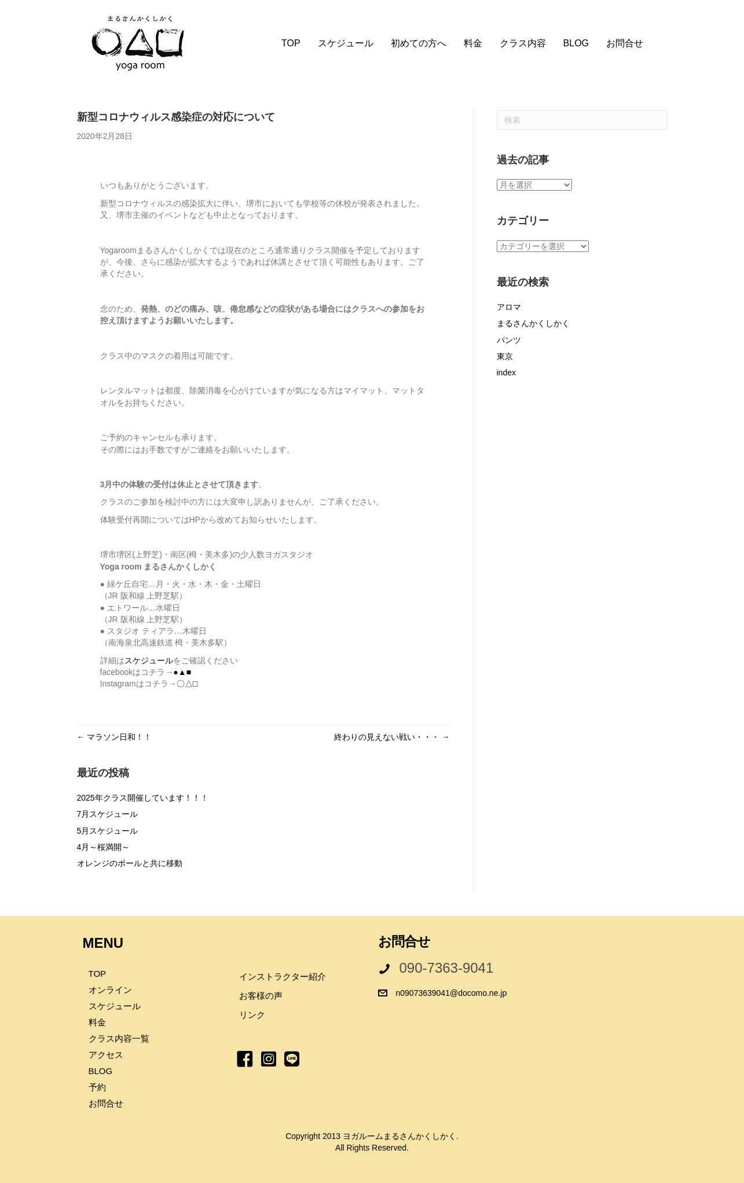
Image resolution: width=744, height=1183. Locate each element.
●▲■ (182, 672)
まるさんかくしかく (533, 323)
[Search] (582, 120)
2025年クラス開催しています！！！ (142, 797)
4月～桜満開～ (103, 847)
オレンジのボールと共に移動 (129, 863)
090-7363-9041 (447, 968)
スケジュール (148, 660)
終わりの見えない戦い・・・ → (392, 737)
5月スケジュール (107, 830)
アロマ (509, 307)
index (506, 372)
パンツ (509, 340)
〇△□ (187, 683)
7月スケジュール (107, 814)
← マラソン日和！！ (114, 737)
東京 (505, 356)
